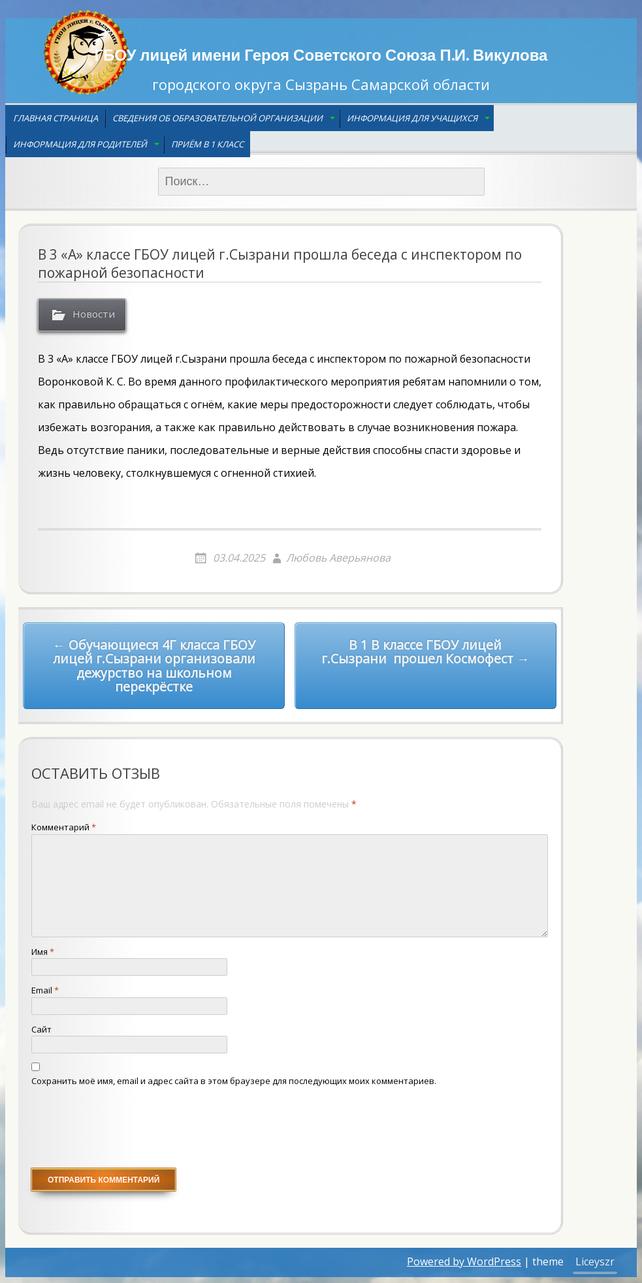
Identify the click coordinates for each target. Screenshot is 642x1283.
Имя (42, 952)
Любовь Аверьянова (338, 558)
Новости (95, 314)
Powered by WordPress (464, 1262)
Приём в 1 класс (207, 144)
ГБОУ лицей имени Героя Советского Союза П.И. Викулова (321, 54)
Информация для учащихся (412, 118)
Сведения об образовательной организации (217, 118)
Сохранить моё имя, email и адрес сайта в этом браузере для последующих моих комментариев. (233, 1081)
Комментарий (63, 828)
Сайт (41, 1029)
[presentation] (130, 1128)
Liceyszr (595, 1262)
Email (45, 991)
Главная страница (55, 118)
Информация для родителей (80, 144)
